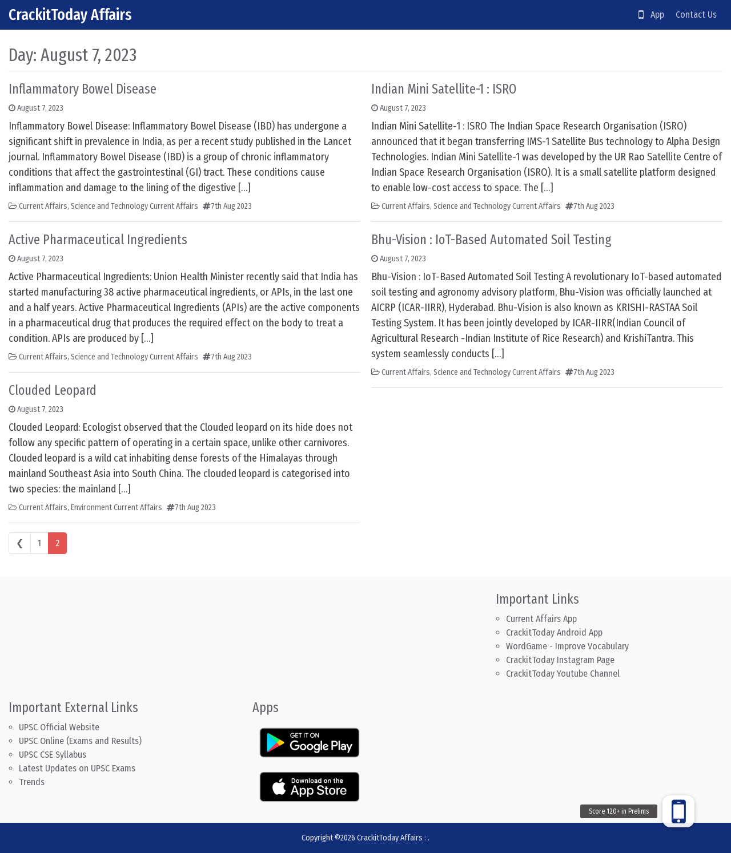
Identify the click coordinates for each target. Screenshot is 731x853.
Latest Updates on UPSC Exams (77, 768)
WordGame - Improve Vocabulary (567, 646)
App (651, 14)
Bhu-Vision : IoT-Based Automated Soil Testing (491, 240)
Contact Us (696, 14)
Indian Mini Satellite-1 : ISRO (443, 89)
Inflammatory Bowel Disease (82, 89)
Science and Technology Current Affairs (134, 206)
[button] (678, 811)
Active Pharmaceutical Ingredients (98, 240)
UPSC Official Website (59, 727)
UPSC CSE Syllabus (54, 754)
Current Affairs (43, 206)
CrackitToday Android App (554, 632)
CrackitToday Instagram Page (560, 659)
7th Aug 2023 (231, 206)
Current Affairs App (541, 618)
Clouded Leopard (53, 390)
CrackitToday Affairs (70, 14)
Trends (32, 782)
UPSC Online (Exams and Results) (80, 740)
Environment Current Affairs (116, 507)
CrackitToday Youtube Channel (563, 673)
